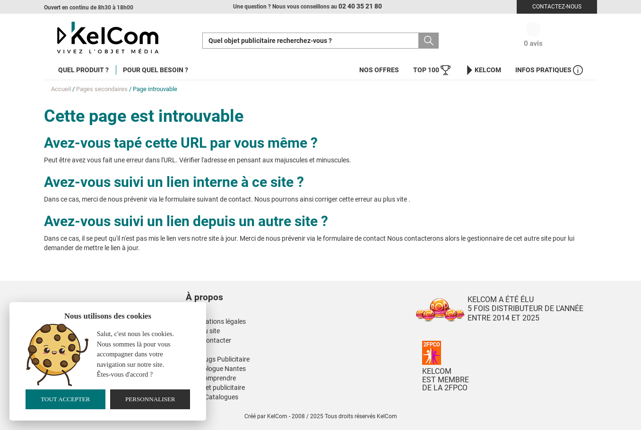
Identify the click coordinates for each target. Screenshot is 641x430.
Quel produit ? (83, 70)
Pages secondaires (102, 89)
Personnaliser (150, 399)
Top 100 (431, 70)
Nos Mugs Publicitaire (218, 359)
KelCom (483, 70)
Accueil (61, 89)
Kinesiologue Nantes (216, 368)
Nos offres (379, 70)
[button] (261, 287)
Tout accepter (65, 399)
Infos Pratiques (549, 70)
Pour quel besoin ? (155, 70)
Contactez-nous (556, 6)
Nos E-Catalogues (212, 397)
